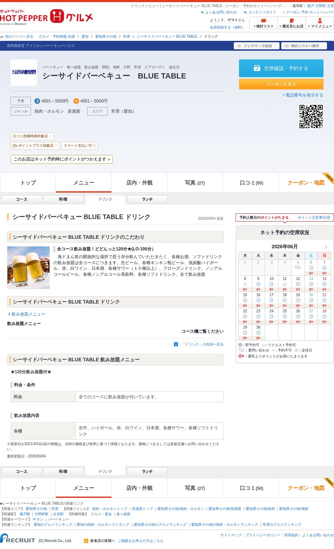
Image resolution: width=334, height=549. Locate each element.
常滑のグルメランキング (282, 524)
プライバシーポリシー (263, 535)
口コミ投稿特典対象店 (30, 136)
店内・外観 (139, 183)
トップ (28, 183)
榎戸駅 (25, 514)
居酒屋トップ (142, 509)
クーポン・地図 (311, 179)
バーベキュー (58, 519)
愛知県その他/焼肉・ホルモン (181, 509)
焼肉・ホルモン (49, 111)
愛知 (85, 36)
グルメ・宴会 (101, 514)
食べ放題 (123, 514)
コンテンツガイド (262, 12)
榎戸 (310, 6)
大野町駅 (41, 514)
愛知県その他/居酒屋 (224, 509)
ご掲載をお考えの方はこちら (140, 541)
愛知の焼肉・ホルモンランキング (103, 524)
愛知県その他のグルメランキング (160, 524)
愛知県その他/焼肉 (260, 509)
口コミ (251, 183)
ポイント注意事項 (312, 217)
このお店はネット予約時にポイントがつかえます (59, 159)
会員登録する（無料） (227, 27)
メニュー (83, 183)
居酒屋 (74, 111)
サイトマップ (231, 535)
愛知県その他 (105, 36)
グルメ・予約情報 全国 (57, 36)
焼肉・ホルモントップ (109, 509)
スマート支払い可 (78, 146)
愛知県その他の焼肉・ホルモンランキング (224, 524)
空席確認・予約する (286, 68)
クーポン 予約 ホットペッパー (310, 12)
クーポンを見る (281, 84)
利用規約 (291, 535)
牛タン (38, 519)
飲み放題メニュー (28, 314)
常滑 (126, 36)
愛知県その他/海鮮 (293, 509)
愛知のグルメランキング (53, 524)
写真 (195, 183)
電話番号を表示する (304, 95)
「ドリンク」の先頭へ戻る (202, 344)
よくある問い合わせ (221, 12)
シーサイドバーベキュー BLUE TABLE (167, 36)
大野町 (320, 6)
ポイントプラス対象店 (35, 146)
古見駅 (58, 514)
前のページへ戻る (19, 36)
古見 (330, 6)
